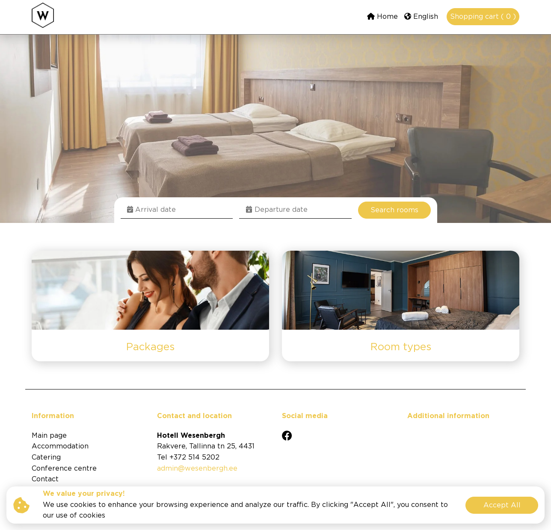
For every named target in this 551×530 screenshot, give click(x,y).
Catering (46, 457)
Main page (49, 436)
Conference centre (64, 469)
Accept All (502, 505)
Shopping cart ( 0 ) (483, 17)
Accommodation (60, 446)
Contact (45, 479)
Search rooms (394, 210)
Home (382, 16)
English (421, 16)
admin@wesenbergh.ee (197, 469)
